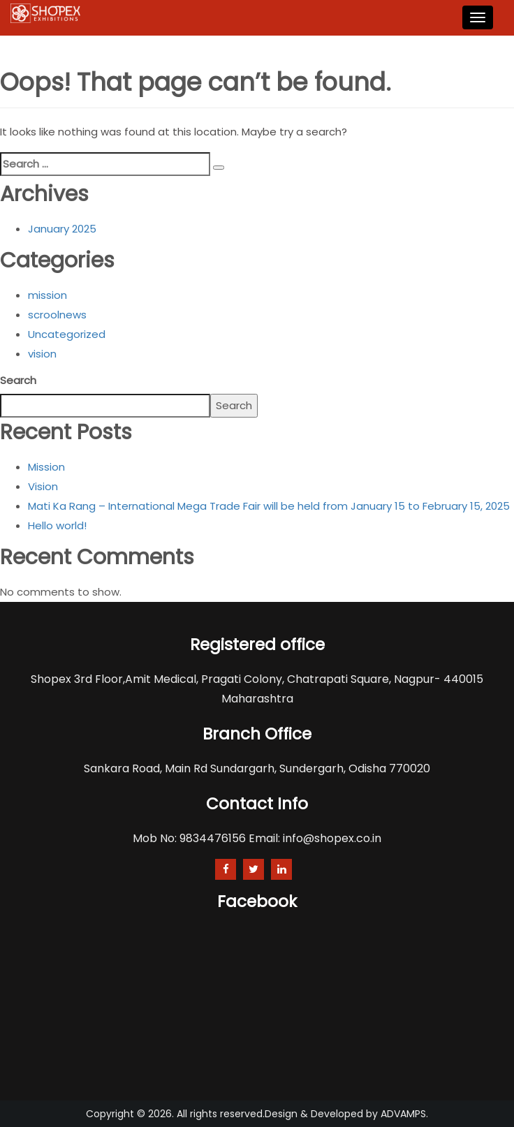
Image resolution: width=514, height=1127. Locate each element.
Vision (43, 486)
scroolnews (57, 314)
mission (47, 295)
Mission (46, 466)
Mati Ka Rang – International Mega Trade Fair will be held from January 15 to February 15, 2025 (269, 506)
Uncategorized (66, 334)
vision (42, 353)
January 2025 (62, 228)
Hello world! (57, 525)
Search (18, 380)
